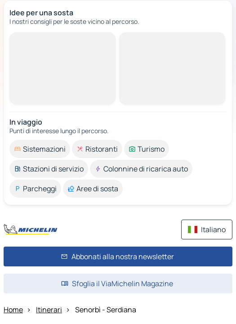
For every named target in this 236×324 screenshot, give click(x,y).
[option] (39, 149)
